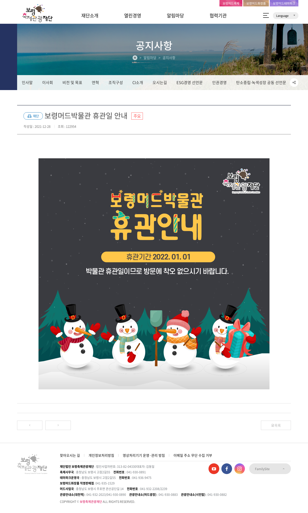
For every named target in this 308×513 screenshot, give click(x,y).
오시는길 (160, 83)
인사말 (27, 83)
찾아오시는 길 (70, 455)
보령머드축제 (231, 3)
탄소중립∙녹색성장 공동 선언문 (261, 83)
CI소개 (137, 83)
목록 (276, 425)
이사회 (47, 83)
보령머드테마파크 (284, 3)
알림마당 (175, 15)
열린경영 (132, 15)
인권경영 (219, 83)
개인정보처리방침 (101, 455)
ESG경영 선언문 (189, 83)
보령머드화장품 (256, 3)
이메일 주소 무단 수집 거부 (192, 455)
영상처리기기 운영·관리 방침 (144, 455)
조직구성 (115, 83)
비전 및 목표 (72, 83)
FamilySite (270, 469)
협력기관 (218, 15)
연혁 (95, 83)
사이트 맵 (266, 15)
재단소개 (89, 15)
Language (285, 15)
